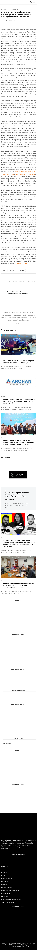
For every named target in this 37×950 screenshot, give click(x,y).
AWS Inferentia (30, 174)
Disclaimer (4, 884)
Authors (3, 875)
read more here (22, 263)
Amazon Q (31, 172)
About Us (4, 872)
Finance (3, 397)
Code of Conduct (6, 887)
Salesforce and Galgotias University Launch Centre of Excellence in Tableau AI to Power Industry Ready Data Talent (18, 442)
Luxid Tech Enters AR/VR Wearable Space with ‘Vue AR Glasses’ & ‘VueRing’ (18, 362)
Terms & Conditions (7, 902)
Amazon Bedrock (21, 172)
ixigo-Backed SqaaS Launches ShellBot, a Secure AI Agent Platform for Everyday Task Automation (17, 496)
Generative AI (12, 270)
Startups (22, 270)
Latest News (7, 9)
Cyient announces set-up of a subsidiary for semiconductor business (22, 282)
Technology (14, 9)
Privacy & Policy (6, 893)
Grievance (4, 896)
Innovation (4, 358)
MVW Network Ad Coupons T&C (11, 899)
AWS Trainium (20, 174)
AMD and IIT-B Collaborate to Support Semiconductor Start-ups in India (17, 292)
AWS (4, 270)
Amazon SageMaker (7, 174)
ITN (6, 20)
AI (1, 9)
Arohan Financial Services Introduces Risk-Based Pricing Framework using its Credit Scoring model (19, 401)
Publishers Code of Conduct (10, 890)
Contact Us (4, 881)
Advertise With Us (6, 878)
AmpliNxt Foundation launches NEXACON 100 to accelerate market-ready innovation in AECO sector (18, 585)
